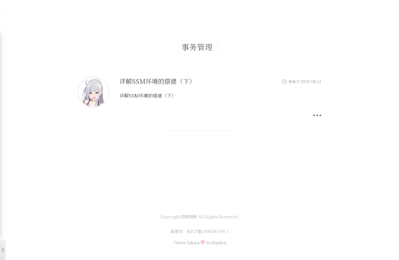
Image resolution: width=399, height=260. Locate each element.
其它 (329, 11)
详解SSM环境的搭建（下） (157, 81)
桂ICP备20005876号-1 (207, 231)
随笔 (310, 11)
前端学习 (268, 11)
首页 (216, 11)
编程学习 (239, 11)
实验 (292, 11)
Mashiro (219, 242)
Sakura (193, 242)
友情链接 (353, 11)
